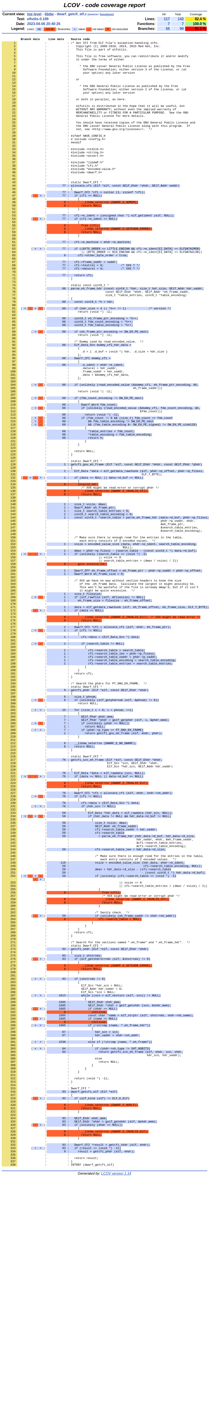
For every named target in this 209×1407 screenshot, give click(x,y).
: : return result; (50, 1382)
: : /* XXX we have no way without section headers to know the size (91, 689)
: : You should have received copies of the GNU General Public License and (98, 140)
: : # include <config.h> (53, 160)
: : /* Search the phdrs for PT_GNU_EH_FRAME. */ (74, 813)
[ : (89, 1044)
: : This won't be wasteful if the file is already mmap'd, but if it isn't (100, 697)
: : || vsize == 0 (61, 661)
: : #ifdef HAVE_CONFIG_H (53, 156)
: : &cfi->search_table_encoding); (94, 1008)
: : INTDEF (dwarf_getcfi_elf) (58, 1390)
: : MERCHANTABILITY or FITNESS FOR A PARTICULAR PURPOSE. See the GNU (95, 128)
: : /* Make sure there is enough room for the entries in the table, (92, 637)
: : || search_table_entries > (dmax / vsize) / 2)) (90, 665)
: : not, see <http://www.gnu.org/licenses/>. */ (77, 148)
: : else (52, 1263)
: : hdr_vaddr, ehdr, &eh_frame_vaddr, (98, 1000)
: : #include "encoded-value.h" (59, 195)
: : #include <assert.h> (53, 179)
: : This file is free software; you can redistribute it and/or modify (95, 60)
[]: (52, 227)
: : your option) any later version (68, 80)
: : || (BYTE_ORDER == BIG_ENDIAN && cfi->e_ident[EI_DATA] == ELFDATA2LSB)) (102, 295)
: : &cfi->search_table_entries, (92, 1004)
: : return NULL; (48, 534)
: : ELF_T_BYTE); (82, 562)
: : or (40, 88)
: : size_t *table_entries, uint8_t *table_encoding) (94, 347)
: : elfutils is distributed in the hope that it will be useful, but (93, 120)
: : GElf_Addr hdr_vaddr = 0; (62, 1179)
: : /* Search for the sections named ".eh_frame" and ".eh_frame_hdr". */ (96, 1123)
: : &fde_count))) (82, 486)
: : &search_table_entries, (100, 625)
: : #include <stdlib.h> (53, 171)
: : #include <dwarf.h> (52, 199)
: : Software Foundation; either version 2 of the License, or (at (94, 100)
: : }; (41, 418)
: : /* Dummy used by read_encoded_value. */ (72, 402)
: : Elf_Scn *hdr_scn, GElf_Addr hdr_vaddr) (87, 912)
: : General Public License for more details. (73, 132)
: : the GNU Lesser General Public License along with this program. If (96, 144)
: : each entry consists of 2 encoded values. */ (78, 641)
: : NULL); (67, 649)
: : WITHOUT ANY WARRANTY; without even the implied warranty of (89, 124)
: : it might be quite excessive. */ (68, 701)
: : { (37, 219)
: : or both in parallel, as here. (64, 112)
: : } (40, 243)
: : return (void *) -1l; (57, 367)
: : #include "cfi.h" (50, 191)
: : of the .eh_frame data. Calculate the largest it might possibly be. (98, 693)
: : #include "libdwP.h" (53, 187)
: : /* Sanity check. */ (66, 1087)
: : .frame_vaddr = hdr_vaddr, (63, 438)
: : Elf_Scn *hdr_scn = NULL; (62, 1175)
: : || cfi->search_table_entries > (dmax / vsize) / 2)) (104, 1056)
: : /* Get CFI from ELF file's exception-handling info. (80, 44)
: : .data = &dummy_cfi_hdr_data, (66, 442)
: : (36, 56)
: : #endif (41, 164)
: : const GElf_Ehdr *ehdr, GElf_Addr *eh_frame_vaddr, (96, 343)
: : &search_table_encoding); (102, 629)
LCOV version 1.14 (116, 1399)
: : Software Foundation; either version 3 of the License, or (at (94, 76)
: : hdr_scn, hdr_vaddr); (91, 1259)
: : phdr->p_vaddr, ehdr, (98, 618)
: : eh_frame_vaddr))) (82, 458)
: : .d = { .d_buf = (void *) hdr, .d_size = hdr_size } (85, 414)
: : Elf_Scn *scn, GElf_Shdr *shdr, (80, 908)
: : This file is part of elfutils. (65, 52)
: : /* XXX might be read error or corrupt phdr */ (80, 578)
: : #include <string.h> (53, 175)
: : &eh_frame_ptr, (93, 622)
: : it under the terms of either (63, 64)
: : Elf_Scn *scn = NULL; (59, 1183)
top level (34, 14)
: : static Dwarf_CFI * (52, 211)
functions (106, 14)
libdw (49, 14)
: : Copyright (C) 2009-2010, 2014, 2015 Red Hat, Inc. (81, 48)
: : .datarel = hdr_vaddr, (60, 434)
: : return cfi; (47, 801)
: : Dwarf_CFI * (46, 1299)
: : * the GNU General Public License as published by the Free (90, 96)
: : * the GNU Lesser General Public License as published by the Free (96, 72)
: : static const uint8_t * (55, 335)
